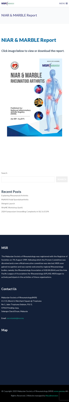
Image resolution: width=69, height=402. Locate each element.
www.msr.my (59, 391)
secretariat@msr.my (15, 318)
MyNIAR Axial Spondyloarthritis (15, 199)
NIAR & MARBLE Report (28, 40)
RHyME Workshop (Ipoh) (12, 207)
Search (4, 173)
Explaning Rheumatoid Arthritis (14, 195)
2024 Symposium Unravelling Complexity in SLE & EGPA (25, 211)
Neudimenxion (52, 395)
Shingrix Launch (8, 203)
